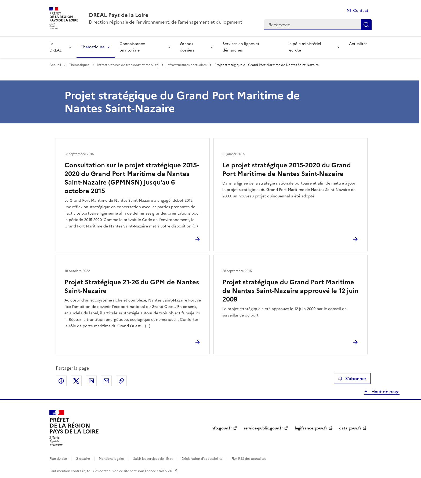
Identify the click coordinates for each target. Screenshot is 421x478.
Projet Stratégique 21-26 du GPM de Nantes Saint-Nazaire (131, 286)
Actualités (358, 44)
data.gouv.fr (350, 428)
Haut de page (385, 391)
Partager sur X (76, 381)
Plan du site (58, 458)
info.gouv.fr (221, 428)
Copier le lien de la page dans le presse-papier (121, 381)
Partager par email (106, 381)
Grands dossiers (187, 47)
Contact (360, 10)
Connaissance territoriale (132, 47)
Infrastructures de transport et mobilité (127, 64)
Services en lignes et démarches (241, 47)
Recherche (366, 24)
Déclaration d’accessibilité (202, 458)
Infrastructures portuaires (186, 64)
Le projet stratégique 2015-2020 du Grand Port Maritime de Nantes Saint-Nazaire (286, 169)
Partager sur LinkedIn (91, 381)
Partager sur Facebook (61, 381)
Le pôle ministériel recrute (304, 47)
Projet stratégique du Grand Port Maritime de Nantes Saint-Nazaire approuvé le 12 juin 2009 (290, 290)
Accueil (55, 64)
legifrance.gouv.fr (311, 428)
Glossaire (83, 458)
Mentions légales (111, 458)
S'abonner (352, 378)
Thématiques (92, 47)
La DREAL (55, 47)
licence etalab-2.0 (158, 471)
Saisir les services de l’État (153, 458)
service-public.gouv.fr (263, 428)
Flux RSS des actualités (248, 458)
